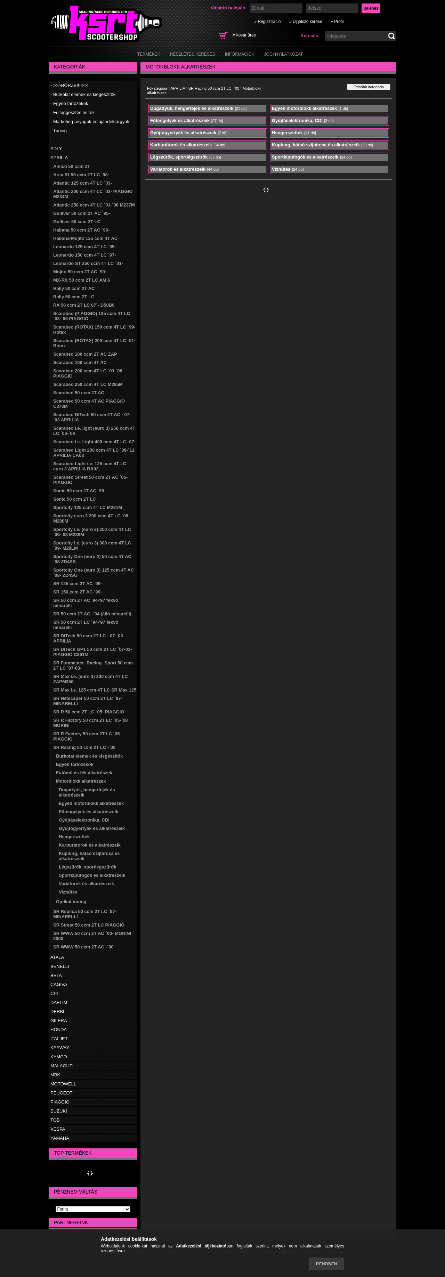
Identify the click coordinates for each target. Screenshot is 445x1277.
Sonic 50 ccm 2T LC (74, 499)
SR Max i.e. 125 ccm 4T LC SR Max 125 (94, 690)
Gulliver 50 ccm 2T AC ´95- (81, 213)
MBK (55, 1074)
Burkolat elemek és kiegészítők (89, 756)
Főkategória (157, 88)
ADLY (56, 148)
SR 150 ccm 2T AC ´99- (77, 592)
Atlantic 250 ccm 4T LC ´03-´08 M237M (94, 205)
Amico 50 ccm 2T (71, 166)
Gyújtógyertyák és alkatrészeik (92, 828)
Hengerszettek (74, 836)
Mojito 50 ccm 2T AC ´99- (79, 271)
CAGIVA (58, 984)
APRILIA (59, 157)
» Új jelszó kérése (305, 21)
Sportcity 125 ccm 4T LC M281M (87, 507)
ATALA (57, 957)
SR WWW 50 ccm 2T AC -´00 (83, 946)
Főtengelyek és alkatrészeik (88, 811)
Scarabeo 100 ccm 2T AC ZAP (85, 354)
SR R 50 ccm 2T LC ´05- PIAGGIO (88, 711)
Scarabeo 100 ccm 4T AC (80, 362)
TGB (55, 1120)
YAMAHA (59, 1138)
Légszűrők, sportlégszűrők (87, 867)
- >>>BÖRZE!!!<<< (69, 85)
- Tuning (58, 130)
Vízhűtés (68, 892)
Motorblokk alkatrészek (81, 781)
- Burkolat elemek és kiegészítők (82, 94)
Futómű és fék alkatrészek (84, 772)
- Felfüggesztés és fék (72, 112)
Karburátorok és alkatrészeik (90, 845)
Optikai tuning (71, 901)
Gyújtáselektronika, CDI (84, 820)
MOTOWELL (63, 1083)
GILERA (58, 1020)
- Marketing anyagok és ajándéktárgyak (89, 121)
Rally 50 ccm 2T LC (74, 296)
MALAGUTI (61, 1065)
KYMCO (58, 1056)
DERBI (57, 1011)
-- (52, 139)
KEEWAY (59, 1047)
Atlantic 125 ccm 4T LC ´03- (82, 183)
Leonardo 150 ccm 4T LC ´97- (84, 255)
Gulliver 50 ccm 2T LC (76, 221)
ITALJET (59, 1038)
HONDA (58, 1029)
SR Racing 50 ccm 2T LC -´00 (84, 747)
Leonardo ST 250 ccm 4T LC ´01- (88, 263)
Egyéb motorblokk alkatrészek (91, 803)
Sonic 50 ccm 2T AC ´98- (79, 490)
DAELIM (58, 1002)
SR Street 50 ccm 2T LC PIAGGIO (88, 925)
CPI (54, 993)
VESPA (57, 1129)
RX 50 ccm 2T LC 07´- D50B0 (83, 305)
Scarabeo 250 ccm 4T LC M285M (88, 384)
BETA (56, 975)
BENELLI (59, 966)
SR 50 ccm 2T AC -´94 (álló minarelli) (92, 613)
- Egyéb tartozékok (69, 103)
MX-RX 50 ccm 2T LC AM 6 (81, 280)
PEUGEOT (61, 1093)
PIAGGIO (60, 1102)
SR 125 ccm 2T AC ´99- (77, 583)
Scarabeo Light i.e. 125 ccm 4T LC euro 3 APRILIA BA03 (89, 466)
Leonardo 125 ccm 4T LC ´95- (84, 246)
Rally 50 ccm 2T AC (74, 288)
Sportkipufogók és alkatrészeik (92, 875)
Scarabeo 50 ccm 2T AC (78, 392)
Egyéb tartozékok (75, 764)
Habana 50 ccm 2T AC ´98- (81, 230)
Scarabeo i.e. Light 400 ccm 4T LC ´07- (94, 441)
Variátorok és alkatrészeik (86, 883)
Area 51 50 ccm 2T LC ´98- (81, 174)
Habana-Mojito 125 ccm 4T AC (85, 238)
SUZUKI (58, 1111)
